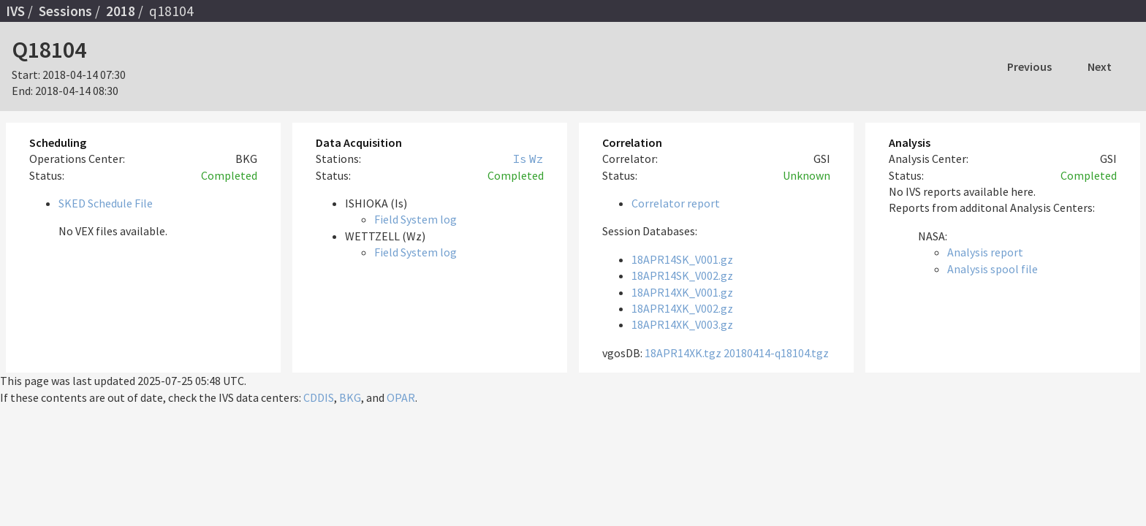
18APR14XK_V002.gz (682, 308)
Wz (536, 158)
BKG (350, 397)
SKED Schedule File (105, 203)
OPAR (401, 397)
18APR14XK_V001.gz (682, 292)
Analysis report (985, 252)
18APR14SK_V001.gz (682, 259)
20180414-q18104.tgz (776, 353)
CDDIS (318, 397)
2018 (120, 11)
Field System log (415, 219)
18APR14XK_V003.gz (682, 324)
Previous (1029, 66)
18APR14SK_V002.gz (682, 275)
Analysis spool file (992, 269)
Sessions (65, 11)
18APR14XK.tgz (683, 353)
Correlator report (675, 203)
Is (519, 158)
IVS (15, 11)
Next (1100, 66)
